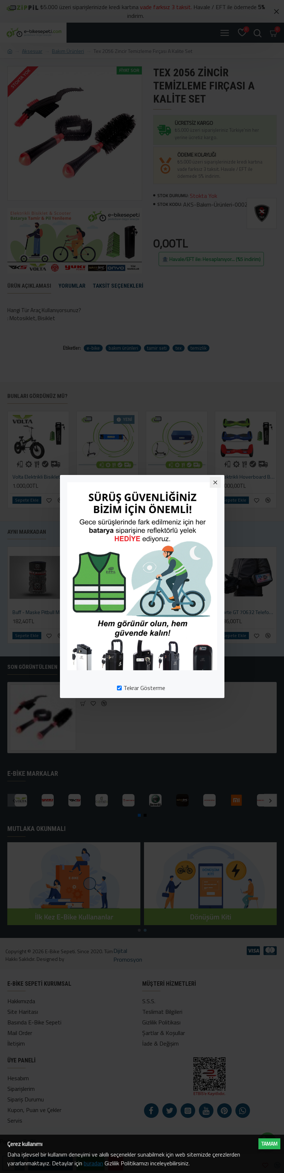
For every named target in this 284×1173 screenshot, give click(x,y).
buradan (93, 1163)
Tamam (269, 1143)
